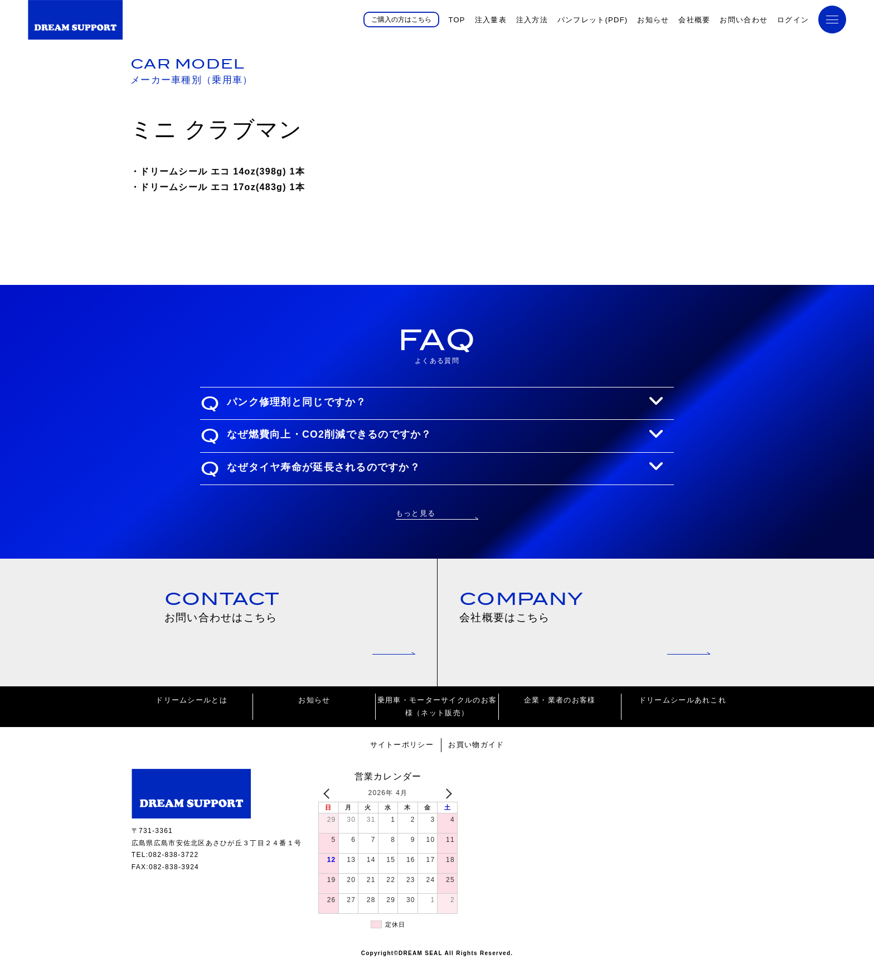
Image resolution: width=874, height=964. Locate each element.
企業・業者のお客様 (560, 700)
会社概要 (694, 20)
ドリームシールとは (191, 700)
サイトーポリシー (402, 744)
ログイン (793, 20)
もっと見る (415, 513)
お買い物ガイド (476, 744)
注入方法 (532, 20)
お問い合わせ (744, 20)
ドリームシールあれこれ (682, 700)
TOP (456, 20)
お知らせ (653, 20)
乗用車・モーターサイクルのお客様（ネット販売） (437, 706)
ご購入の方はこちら (401, 19)
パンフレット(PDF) (592, 20)
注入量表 (491, 20)
